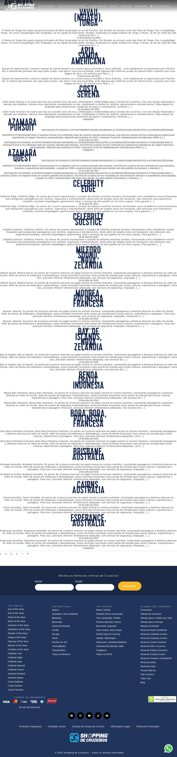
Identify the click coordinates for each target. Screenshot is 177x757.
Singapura (101, 650)
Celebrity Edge (15, 657)
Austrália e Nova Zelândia (65, 614)
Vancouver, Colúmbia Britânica (111, 642)
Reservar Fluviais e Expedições (156, 658)
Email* (79, 581)
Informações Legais (120, 726)
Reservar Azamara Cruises (153, 638)
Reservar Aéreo (148, 662)
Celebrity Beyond (16, 665)
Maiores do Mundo (149, 626)
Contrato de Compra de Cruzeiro (88, 726)
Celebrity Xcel (15, 653)
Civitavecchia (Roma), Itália (110, 646)
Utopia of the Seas (17, 637)
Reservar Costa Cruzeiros (153, 642)
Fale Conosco (147, 674)
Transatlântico (59, 646)
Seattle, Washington (106, 638)
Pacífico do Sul (59, 642)
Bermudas (57, 622)
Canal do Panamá (61, 626)
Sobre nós (145, 678)
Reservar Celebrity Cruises (153, 634)
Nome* (39, 581)
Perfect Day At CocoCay (108, 634)
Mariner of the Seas (17, 645)
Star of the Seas (16, 613)
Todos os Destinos (61, 654)
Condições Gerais (57, 726)
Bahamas (57, 618)
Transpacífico (58, 650)
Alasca (55, 610)
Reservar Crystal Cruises (152, 654)
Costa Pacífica (15, 685)
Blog (142, 682)
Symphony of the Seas (19, 629)
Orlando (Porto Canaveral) (109, 614)
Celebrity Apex (15, 661)
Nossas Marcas (148, 670)
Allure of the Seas (16, 621)
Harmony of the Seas (18, 625)
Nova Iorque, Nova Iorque (109, 630)
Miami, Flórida (103, 610)
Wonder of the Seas (18, 633)
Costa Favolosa (15, 689)
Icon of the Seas (16, 609)
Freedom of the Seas (18, 649)
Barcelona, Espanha (106, 626)
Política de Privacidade (147, 726)
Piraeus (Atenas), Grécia (108, 622)
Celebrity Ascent (16, 669)
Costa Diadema (15, 681)
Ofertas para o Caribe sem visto (156, 618)
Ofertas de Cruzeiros (150, 614)
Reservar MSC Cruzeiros (152, 646)
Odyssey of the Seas (18, 641)
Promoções (146, 610)
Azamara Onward (16, 673)
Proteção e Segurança (30, 726)
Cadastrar (130, 586)
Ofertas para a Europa (151, 622)
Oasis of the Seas (16, 617)
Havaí (55, 638)
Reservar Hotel (147, 666)
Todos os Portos (104, 654)
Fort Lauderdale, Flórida (108, 618)
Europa (55, 634)
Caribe (55, 630)
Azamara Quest (15, 677)
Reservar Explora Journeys (154, 650)
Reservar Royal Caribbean (153, 630)
